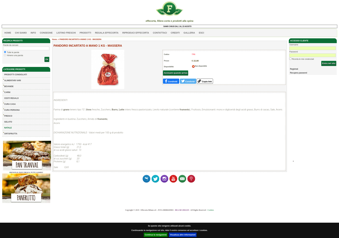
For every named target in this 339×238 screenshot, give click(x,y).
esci (201, 32)
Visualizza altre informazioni (183, 235)
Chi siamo (21, 32)
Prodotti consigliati (15, 74)
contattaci (160, 32)
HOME (7, 32)
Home (54, 39)
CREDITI (175, 32)
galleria (189, 32)
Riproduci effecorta (135, 32)
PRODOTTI (85, 32)
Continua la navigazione (156, 235)
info (33, 32)
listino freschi (66, 32)
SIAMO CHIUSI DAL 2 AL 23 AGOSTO (179, 26)
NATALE (8, 128)
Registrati (294, 69)
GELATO (8, 122)
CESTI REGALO (11, 98)
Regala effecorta (106, 32)
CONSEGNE (46, 32)
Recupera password (298, 73)
